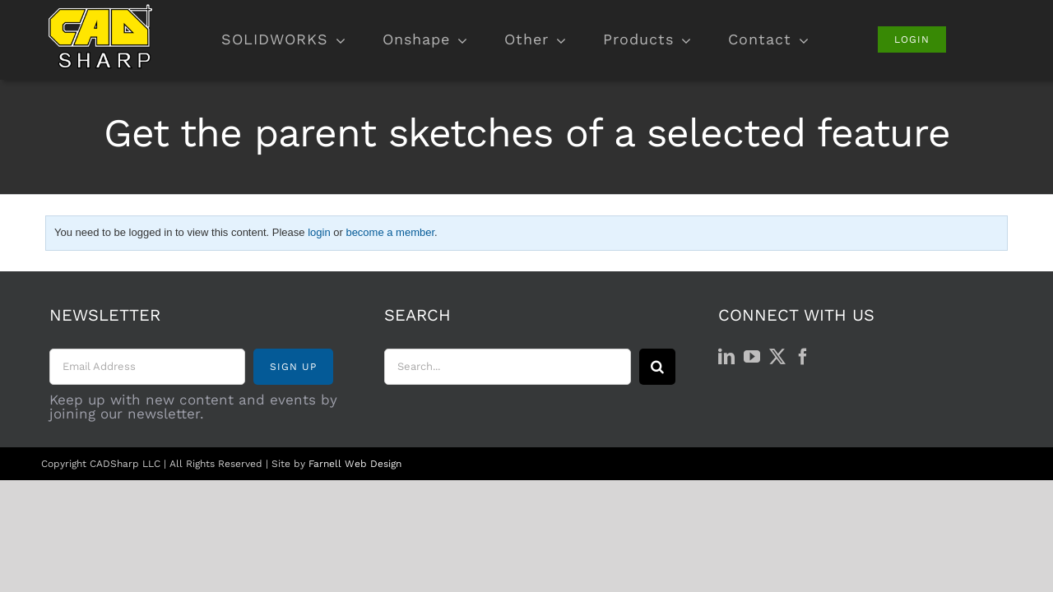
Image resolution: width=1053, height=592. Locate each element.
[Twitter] (777, 357)
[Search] (657, 367)
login (319, 232)
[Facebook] (803, 357)
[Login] (912, 39)
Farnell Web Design (354, 463)
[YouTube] (752, 357)
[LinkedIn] (726, 357)
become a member (390, 232)
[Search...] (507, 367)
